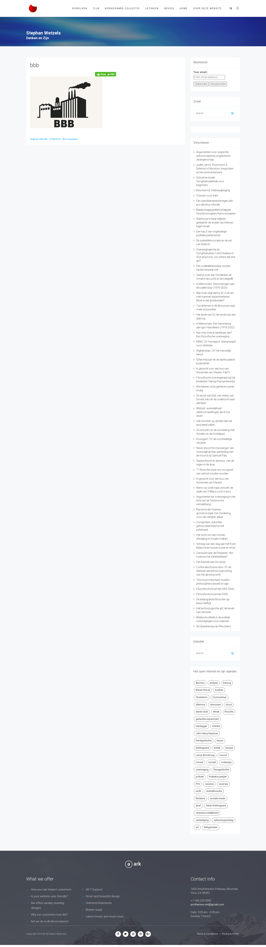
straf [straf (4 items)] (198, 805)
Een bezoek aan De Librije (211, 561)
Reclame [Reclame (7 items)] (200, 798)
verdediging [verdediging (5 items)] (202, 820)
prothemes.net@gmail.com (207, 904)
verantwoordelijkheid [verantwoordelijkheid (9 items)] (207, 812)
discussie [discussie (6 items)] (215, 704)
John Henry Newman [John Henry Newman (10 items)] (207, 733)
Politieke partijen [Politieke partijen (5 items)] (218, 776)
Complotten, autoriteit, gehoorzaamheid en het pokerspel (210, 526)
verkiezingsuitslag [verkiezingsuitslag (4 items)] (223, 820)
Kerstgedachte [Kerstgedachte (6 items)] (204, 740)
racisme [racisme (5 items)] (209, 784)
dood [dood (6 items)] (229, 704)
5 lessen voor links (207, 195)
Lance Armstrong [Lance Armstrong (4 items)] (205, 755)
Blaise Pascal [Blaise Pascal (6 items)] (203, 690)
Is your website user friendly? (49, 896)
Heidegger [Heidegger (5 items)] (201, 726)
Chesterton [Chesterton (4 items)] (202, 697)
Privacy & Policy (230, 933)
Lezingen (152, 8)
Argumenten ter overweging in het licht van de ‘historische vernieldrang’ (215, 500)
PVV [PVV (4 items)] (198, 784)
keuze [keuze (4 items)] (220, 740)
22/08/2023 (55, 139)
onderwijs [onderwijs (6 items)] (226, 762)
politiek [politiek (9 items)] (200, 776)
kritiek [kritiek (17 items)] (217, 747)
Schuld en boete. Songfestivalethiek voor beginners (210, 181)
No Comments (70, 139)
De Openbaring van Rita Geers (213, 626)
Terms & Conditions (207, 933)
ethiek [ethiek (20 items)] (216, 711)
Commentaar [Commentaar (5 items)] (219, 697)
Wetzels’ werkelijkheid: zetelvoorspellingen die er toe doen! (213, 412)
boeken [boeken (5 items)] (219, 690)
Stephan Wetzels (39, 139)
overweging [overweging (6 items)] (202, 769)
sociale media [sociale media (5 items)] (217, 798)
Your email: (200, 72)
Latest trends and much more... (106, 916)
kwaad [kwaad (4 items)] (229, 747)
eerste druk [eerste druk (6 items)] (202, 711)
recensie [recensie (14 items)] (223, 784)
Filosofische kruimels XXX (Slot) (215, 588)
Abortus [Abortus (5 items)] (200, 682)
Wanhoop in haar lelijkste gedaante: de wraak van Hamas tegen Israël (214, 222)
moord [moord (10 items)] (223, 755)
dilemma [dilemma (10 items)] (200, 704)
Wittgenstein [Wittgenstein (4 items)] (210, 827)
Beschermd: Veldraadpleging (213, 190)
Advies (169, 8)
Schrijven (79, 8)
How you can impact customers (51, 889)
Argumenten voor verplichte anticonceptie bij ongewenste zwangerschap (213, 156)
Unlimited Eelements (99, 903)
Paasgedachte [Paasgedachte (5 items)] (221, 769)
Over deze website (207, 8)
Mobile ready (94, 909)
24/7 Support (94, 889)
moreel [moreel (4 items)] (212, 762)
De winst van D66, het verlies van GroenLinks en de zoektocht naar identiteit (215, 399)
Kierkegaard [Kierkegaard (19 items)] (202, 747)
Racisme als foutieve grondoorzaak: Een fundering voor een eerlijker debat (213, 513)
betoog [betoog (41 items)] (227, 682)
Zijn (96, 8)
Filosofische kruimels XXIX (212, 594)
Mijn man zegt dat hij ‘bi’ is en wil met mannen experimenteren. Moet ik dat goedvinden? (215, 296)
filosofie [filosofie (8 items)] (229, 711)
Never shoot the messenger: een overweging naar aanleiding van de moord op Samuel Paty (215, 452)
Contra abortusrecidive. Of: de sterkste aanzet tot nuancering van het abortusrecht (214, 571)
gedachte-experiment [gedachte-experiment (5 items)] (207, 719)
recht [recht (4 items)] (198, 791)
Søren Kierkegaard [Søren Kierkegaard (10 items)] (216, 805)
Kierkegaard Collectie (122, 8)
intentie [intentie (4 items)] (216, 726)
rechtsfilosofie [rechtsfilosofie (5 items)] (214, 791)
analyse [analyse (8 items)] (214, 682)
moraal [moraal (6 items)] (199, 762)
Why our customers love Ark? (49, 914)
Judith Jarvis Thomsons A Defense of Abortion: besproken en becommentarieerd (215, 168)
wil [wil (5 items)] (197, 827)
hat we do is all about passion (49, 921)
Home (184, 8)
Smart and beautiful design (103, 896)
